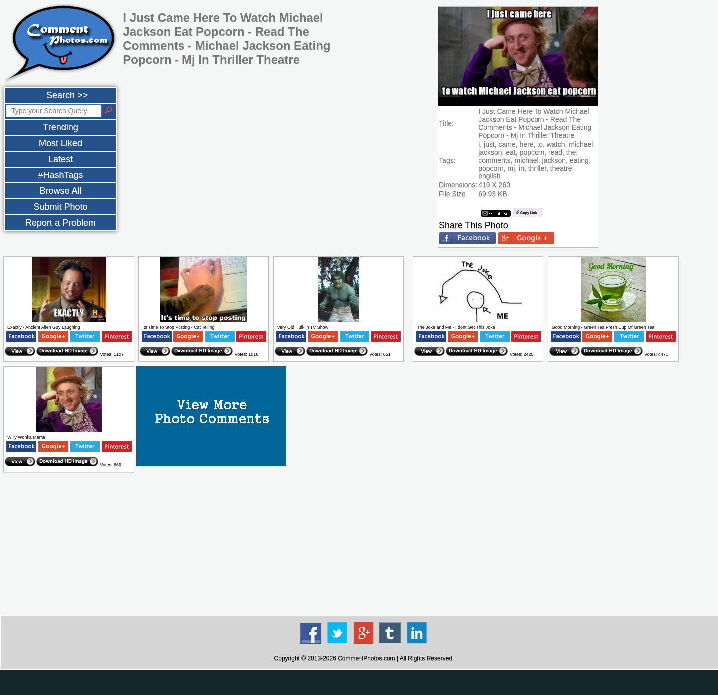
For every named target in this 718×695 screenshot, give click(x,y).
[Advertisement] (364, 544)
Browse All (60, 191)
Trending (60, 127)
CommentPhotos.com (366, 658)
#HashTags (60, 175)
